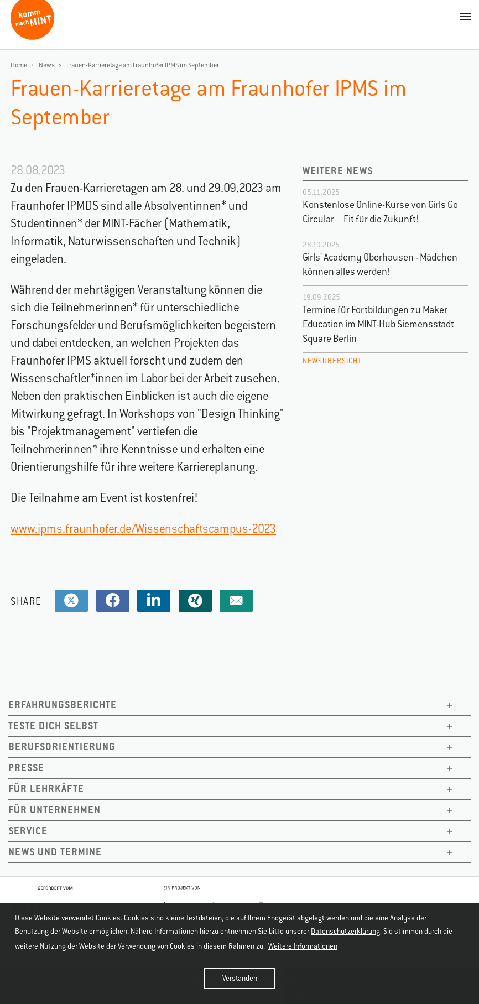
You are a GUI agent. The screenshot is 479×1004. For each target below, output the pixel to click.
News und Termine (55, 851)
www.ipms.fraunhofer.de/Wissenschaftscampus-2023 (143, 528)
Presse (26, 767)
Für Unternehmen (54, 809)
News (47, 65)
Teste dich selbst (53, 725)
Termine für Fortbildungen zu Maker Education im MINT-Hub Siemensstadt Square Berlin (378, 324)
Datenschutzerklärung (345, 931)
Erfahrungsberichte (62, 704)
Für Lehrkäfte (46, 788)
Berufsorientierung (62, 746)
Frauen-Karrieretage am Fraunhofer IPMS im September (142, 65)
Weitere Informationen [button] (302, 946)
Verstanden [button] (239, 978)
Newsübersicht (332, 361)
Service (28, 830)
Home (19, 65)
